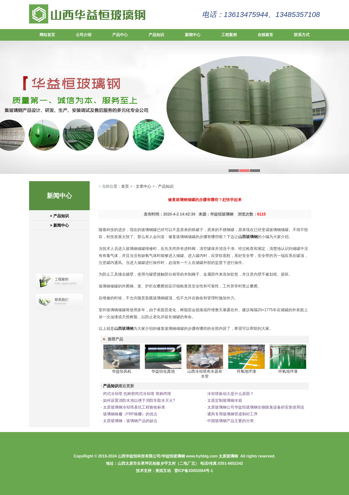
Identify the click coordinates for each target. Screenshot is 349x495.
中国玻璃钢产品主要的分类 (230, 421)
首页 (125, 186)
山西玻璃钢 (248, 237)
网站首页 (47, 35)
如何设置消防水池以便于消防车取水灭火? (139, 400)
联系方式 (301, 35)
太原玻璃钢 (228, 456)
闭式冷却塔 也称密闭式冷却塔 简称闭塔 (137, 394)
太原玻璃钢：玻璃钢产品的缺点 (130, 421)
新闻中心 (192, 35)
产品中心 (120, 35)
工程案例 (229, 35)
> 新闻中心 (59, 225)
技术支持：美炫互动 (153, 471)
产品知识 (156, 35)
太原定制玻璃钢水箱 (224, 400)
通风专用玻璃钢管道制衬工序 (232, 414)
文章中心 (143, 186)
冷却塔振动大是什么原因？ (230, 394)
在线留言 (265, 35)
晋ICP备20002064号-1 (193, 471)
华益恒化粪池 (163, 371)
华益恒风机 (121, 371)
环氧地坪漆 (246, 371)
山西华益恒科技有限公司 (139, 456)
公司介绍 (83, 35)
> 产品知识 (59, 216)
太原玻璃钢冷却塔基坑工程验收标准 (134, 407)
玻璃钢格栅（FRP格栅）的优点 (130, 414)
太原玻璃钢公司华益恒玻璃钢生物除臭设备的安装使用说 (255, 407)
